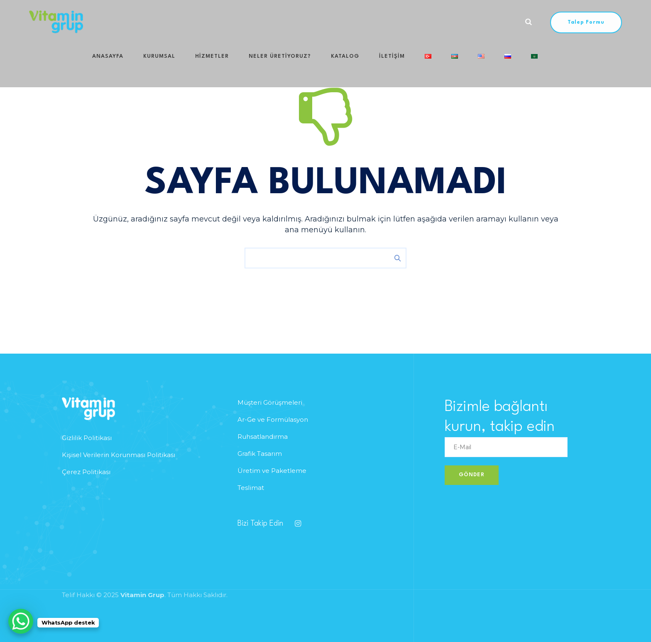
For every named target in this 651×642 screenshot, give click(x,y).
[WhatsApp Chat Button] (20, 621)
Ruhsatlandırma (262, 436)
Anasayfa (109, 22)
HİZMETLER (197, 22)
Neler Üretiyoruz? (257, 22)
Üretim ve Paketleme (271, 471)
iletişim (352, 22)
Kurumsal (153, 22)
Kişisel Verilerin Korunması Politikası (118, 455)
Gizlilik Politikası (87, 438)
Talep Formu (586, 22)
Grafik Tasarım (259, 454)
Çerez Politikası (86, 472)
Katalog (314, 22)
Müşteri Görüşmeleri (269, 402)
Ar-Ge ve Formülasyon (272, 419)
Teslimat (250, 488)
